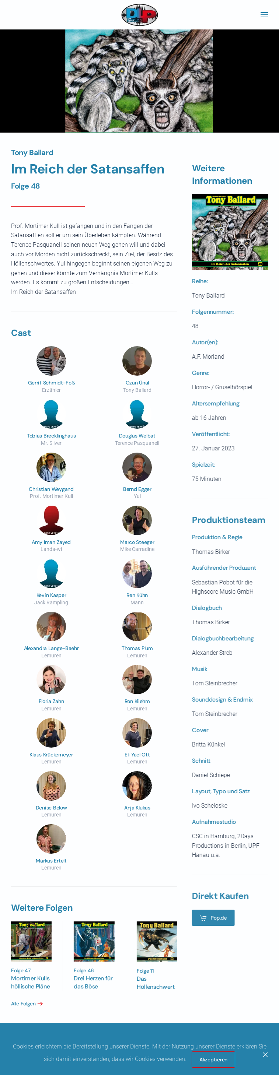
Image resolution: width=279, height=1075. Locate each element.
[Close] (265, 1054)
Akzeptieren (213, 1059)
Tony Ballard (32, 152)
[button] (264, 14)
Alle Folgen (21, 1003)
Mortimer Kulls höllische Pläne (29, 982)
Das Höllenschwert (154, 983)
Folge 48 (25, 186)
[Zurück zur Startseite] (139, 14)
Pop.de (211, 917)
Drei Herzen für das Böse (91, 982)
